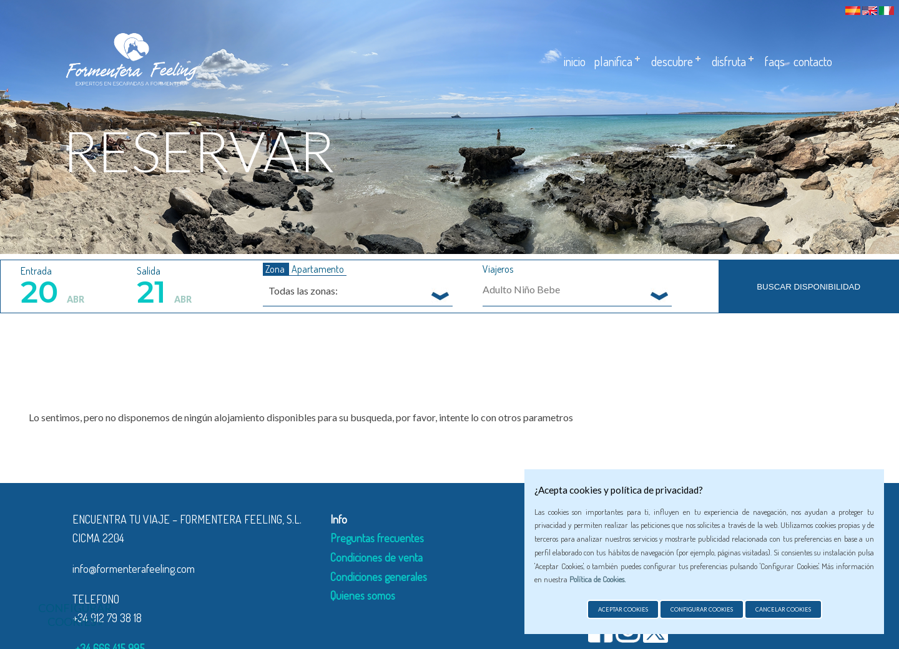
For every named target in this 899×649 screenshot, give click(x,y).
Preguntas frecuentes (377, 538)
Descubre (672, 61)
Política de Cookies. (597, 579)
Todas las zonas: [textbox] (303, 290)
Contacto (812, 61)
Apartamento (318, 269)
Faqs (775, 61)
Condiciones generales (378, 576)
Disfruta (729, 61)
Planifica (613, 61)
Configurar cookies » (75, 614)
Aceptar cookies (623, 609)
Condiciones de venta (376, 557)
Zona (276, 269)
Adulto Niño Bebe (521, 289)
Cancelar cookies (783, 609)
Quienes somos (362, 595)
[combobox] (358, 290)
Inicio (575, 61)
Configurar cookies (702, 609)
